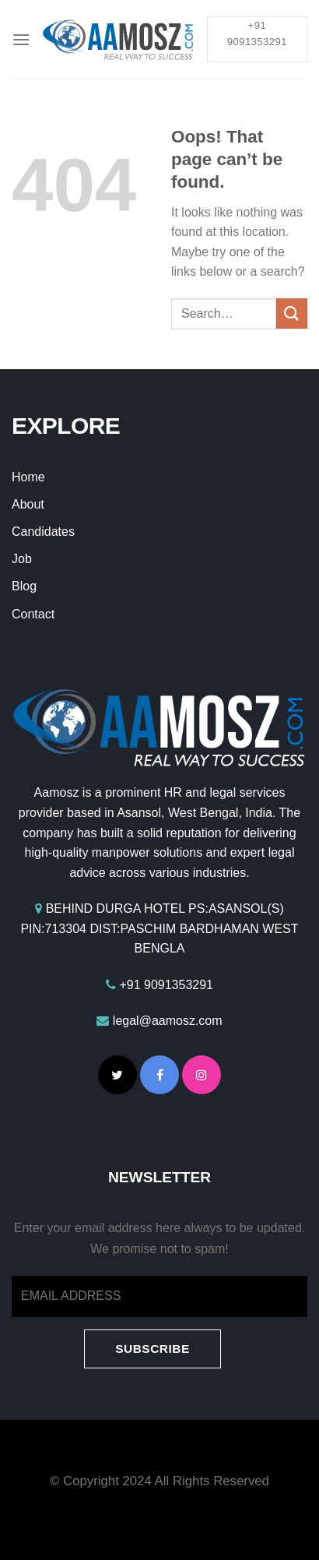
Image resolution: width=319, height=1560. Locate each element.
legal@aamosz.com (168, 1020)
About (28, 504)
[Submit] (291, 313)
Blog (24, 586)
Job (22, 558)
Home (28, 477)
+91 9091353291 (166, 984)
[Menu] (21, 39)
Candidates (43, 531)
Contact (33, 614)
